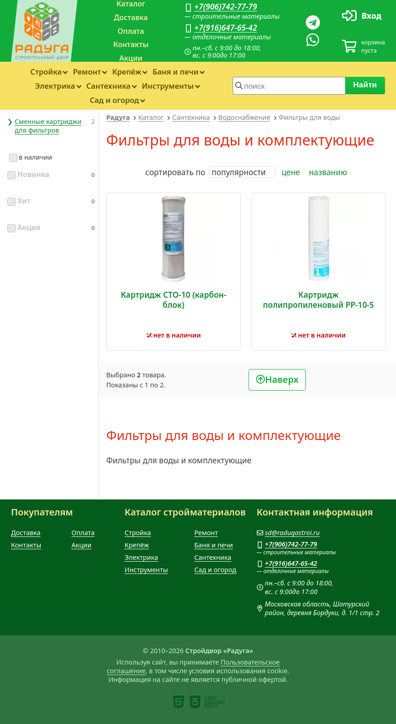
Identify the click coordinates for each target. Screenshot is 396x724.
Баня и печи (175, 71)
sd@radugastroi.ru (292, 532)
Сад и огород (114, 100)
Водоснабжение (244, 117)
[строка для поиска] (289, 85)
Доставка (131, 17)
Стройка (46, 71)
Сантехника (108, 85)
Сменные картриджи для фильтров (48, 125)
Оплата (131, 31)
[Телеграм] (312, 22)
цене (291, 171)
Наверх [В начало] (281, 379)
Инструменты (168, 85)
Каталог (151, 117)
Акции (130, 58)
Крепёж (126, 71)
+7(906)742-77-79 (225, 6)
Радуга (118, 117)
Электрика (55, 85)
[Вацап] (312, 39)
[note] (178, 702)
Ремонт (87, 71)
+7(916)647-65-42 (225, 27)
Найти (365, 84)
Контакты (130, 44)
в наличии (30, 157)
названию (328, 171)
